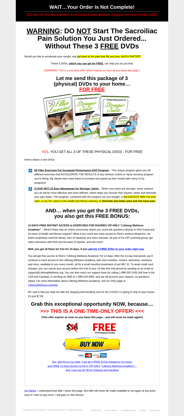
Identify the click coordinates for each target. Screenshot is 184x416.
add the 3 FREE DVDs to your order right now (116, 249)
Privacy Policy (95, 410)
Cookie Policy (154, 410)
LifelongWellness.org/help (43, 285)
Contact (143, 410)
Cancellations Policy (128, 410)
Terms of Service (111, 410)
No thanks (30, 390)
